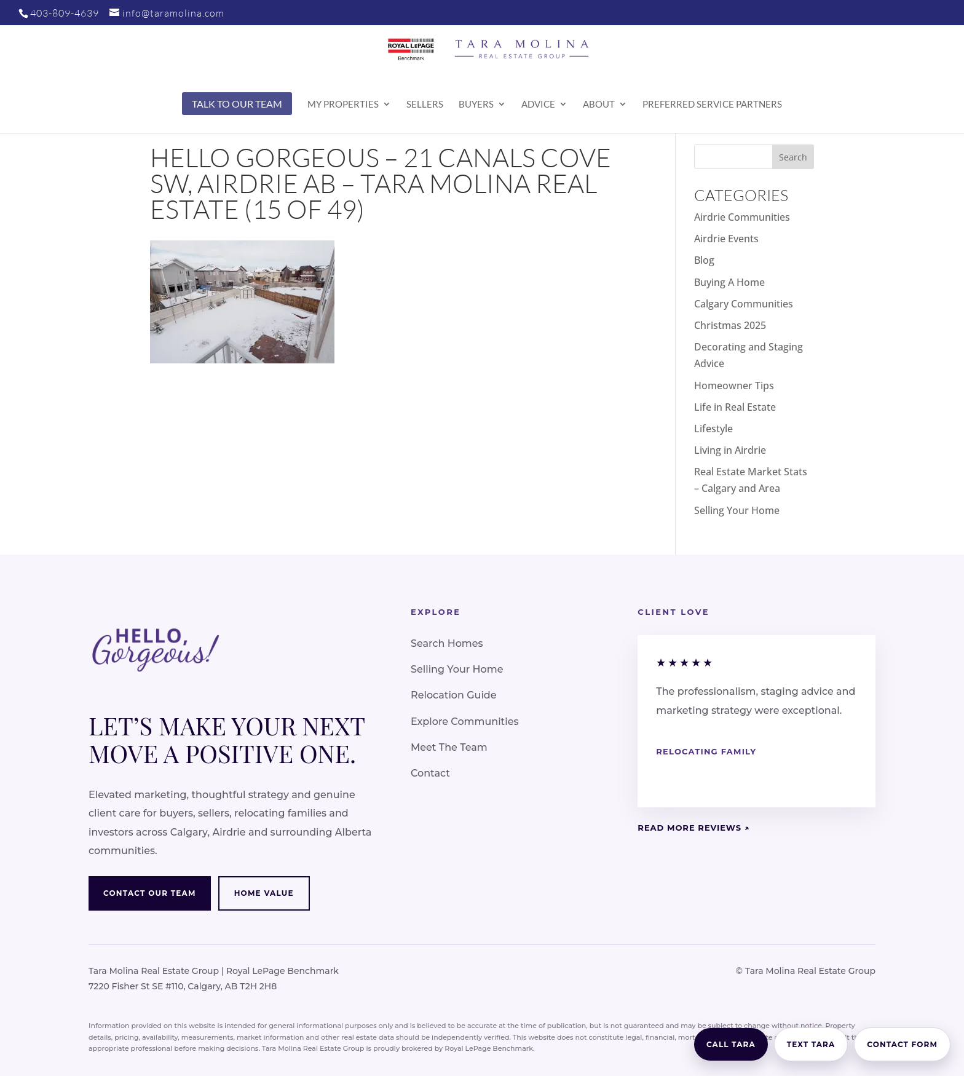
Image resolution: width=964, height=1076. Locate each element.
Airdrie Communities (742, 217)
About (599, 104)
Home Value (264, 893)
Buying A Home (729, 282)
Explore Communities (464, 721)
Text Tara (811, 1044)
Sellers (424, 104)
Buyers (476, 104)
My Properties (343, 104)
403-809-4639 (64, 13)
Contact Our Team (149, 893)
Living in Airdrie (730, 450)
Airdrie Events (726, 238)
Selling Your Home (737, 510)
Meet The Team (449, 747)
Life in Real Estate (735, 407)
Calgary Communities (743, 304)
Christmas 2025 (730, 325)
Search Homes (447, 643)
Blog (704, 260)
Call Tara (731, 1044)
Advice (538, 104)
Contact (430, 773)
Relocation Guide (454, 695)
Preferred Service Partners (712, 104)
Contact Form (902, 1044)
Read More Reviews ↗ (693, 828)
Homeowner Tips (734, 385)
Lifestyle (713, 428)
